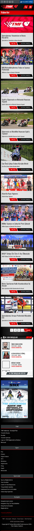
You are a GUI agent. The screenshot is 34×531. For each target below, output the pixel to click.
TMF (3, 519)
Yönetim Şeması (5, 437)
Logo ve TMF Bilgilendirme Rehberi (11, 440)
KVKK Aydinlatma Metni (17, 521)
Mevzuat (3, 442)
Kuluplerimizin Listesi (7, 501)
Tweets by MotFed (6, 513)
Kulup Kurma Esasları (7, 506)
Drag (2, 466)
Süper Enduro (5, 456)
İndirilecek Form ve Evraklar (9, 489)
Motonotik (4, 470)
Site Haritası (28, 519)
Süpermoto (4, 463)
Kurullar (3, 435)
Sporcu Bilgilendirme (7, 480)
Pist (2, 452)
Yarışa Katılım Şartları (7, 487)
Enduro (3, 454)
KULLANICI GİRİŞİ (27, 2)
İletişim (14, 519)
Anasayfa (8, 519)
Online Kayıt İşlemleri (7, 491)
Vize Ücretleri (5, 482)
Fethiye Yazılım (23, 528)
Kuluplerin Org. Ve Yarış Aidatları (10, 503)
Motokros (3, 461)
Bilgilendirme (4, 508)
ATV (2, 459)
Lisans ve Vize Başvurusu (8, 484)
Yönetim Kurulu (5, 433)
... (22, 330)
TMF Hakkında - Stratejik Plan (9, 430)
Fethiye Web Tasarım (12, 528)
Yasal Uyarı (20, 519)
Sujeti (2, 468)
